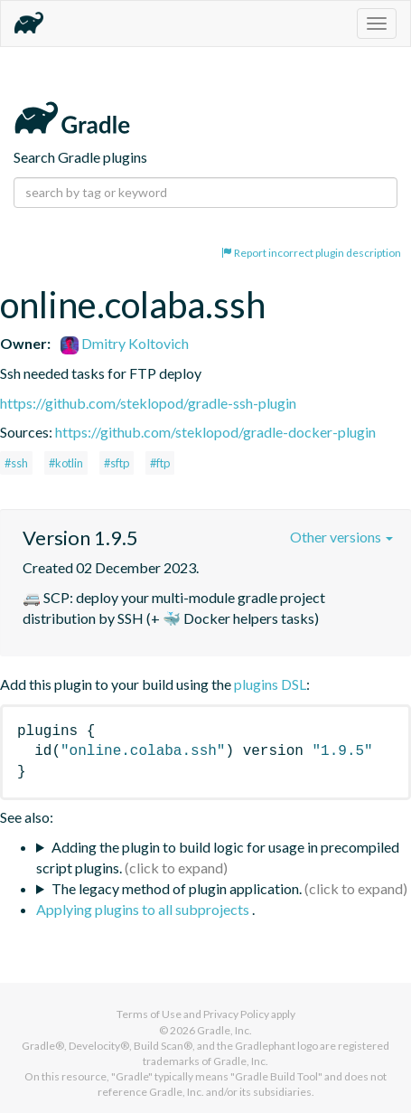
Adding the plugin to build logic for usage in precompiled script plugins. (217, 857)
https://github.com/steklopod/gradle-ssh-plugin (148, 402)
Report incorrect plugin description (311, 252)
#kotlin (66, 463)
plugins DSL (270, 684)
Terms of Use (149, 1014)
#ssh (16, 463)
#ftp (160, 463)
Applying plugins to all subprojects (144, 909)
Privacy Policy (236, 1014)
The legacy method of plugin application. (176, 888)
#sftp (116, 463)
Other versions (341, 536)
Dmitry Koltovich (125, 343)
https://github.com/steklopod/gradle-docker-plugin (215, 431)
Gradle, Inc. (224, 1030)
